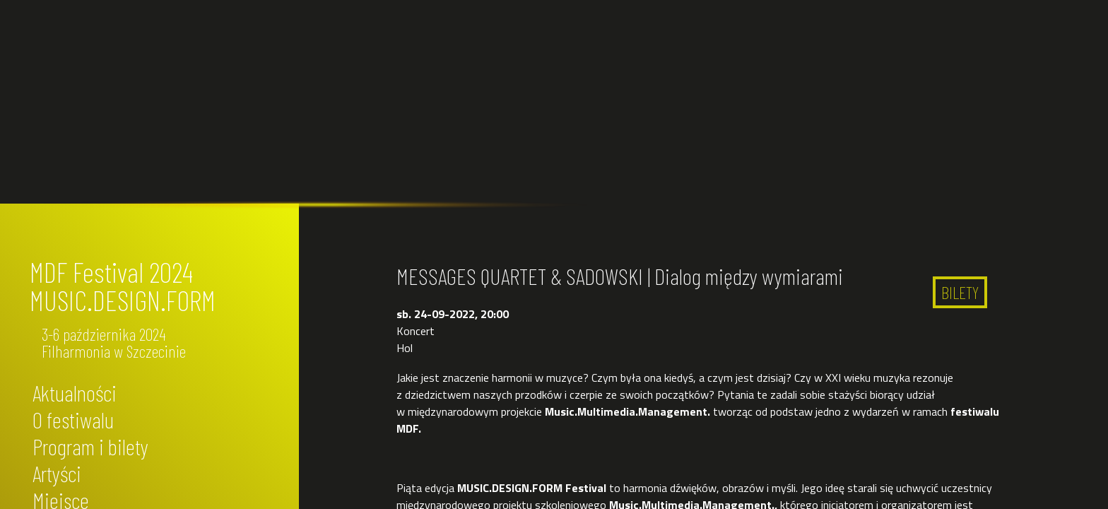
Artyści (57, 473)
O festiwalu (73, 419)
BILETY (960, 292)
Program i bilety (90, 446)
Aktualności (75, 392)
